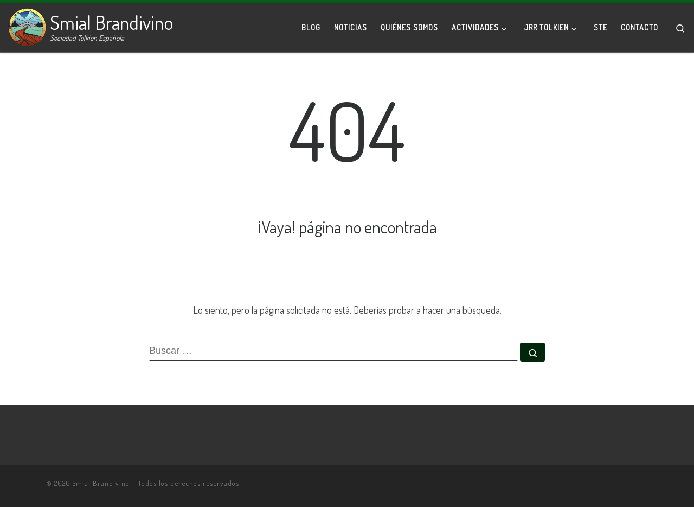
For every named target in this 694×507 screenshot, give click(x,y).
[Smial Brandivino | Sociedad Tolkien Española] (27, 24)
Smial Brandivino (101, 483)
